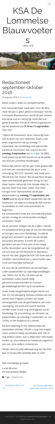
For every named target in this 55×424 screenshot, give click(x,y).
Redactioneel (25, 97)
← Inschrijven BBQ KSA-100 (13, 387)
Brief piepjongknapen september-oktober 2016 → (41, 388)
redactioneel (17, 377)
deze (32, 153)
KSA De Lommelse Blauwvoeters (27, 25)
